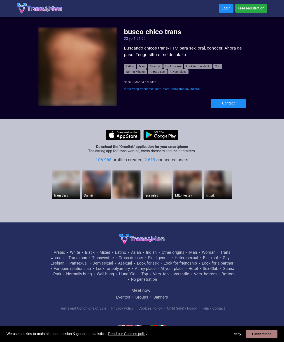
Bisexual (155, 66)
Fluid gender (159, 258)
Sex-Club (210, 268)
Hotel (193, 268)
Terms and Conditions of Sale (82, 308)
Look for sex (173, 66)
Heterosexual (186, 258)
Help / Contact (213, 308)
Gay (226, 258)
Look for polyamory (113, 268)
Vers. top (161, 274)
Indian (151, 252)
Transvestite (103, 258)
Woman (208, 252)
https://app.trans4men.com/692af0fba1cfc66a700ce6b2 (162, 89)
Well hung (105, 274)
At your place (178, 71)
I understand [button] (261, 334)
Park (57, 274)
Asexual (125, 263)
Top (217, 66)
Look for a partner (217, 263)
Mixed (105, 252)
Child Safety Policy (182, 308)
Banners (160, 297)
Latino (130, 66)
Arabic (59, 252)
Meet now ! (142, 290)
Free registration (251, 8)
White (75, 252)
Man (141, 66)
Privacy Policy (122, 308)
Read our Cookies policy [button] (127, 334)
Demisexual (103, 263)
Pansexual (78, 263)
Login (226, 8)
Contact (228, 103)
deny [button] (237, 334)
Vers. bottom (205, 274)
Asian (136, 252)
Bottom (228, 274)
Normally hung (135, 71)
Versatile (181, 274)
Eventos (123, 297)
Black (90, 252)
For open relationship (72, 268)
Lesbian (57, 263)
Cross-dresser (131, 258)
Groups (141, 297)
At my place (157, 71)
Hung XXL (128, 274)
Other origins (173, 252)
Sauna (228, 268)
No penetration (144, 279)
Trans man (77, 258)
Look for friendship (198, 66)
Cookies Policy (150, 308)
